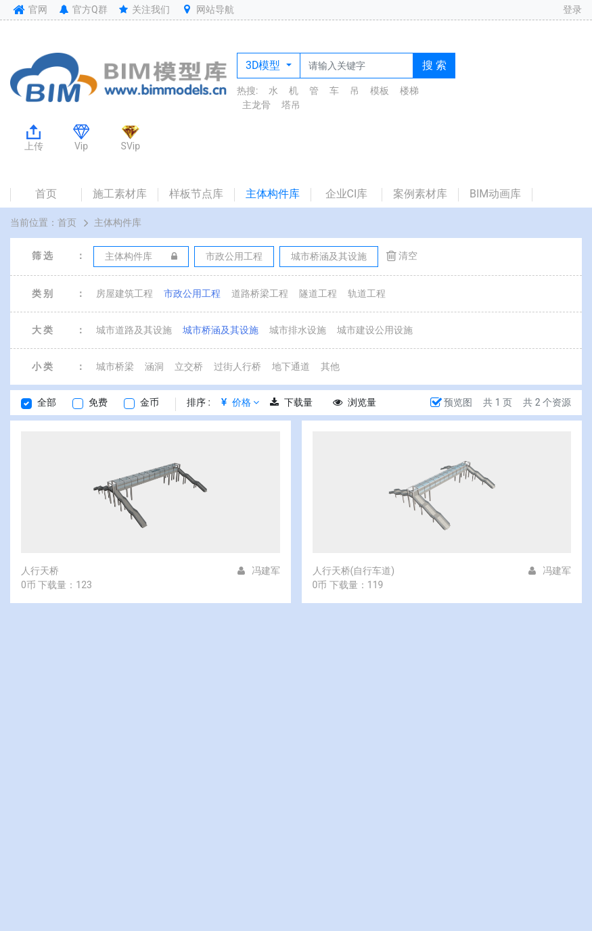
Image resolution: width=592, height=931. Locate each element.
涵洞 (154, 366)
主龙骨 (256, 104)
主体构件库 (273, 193)
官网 (28, 9)
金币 (149, 402)
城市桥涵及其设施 (220, 330)
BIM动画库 (495, 193)
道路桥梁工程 (259, 293)
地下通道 (291, 366)
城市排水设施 (297, 330)
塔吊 (290, 104)
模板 (379, 90)
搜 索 (434, 65)
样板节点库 (196, 193)
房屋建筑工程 (124, 293)
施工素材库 (120, 193)
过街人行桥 (237, 366)
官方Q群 (82, 9)
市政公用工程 (192, 293)
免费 (98, 402)
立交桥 (189, 366)
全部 (46, 402)
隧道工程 (318, 293)
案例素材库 (420, 193)
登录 (572, 9)
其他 (330, 366)
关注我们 (144, 9)
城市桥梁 (115, 366)
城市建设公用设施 (375, 330)
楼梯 (409, 90)
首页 (46, 193)
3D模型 (264, 65)
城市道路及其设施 (134, 330)
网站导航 (207, 9)
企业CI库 (346, 193)
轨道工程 (367, 293)
